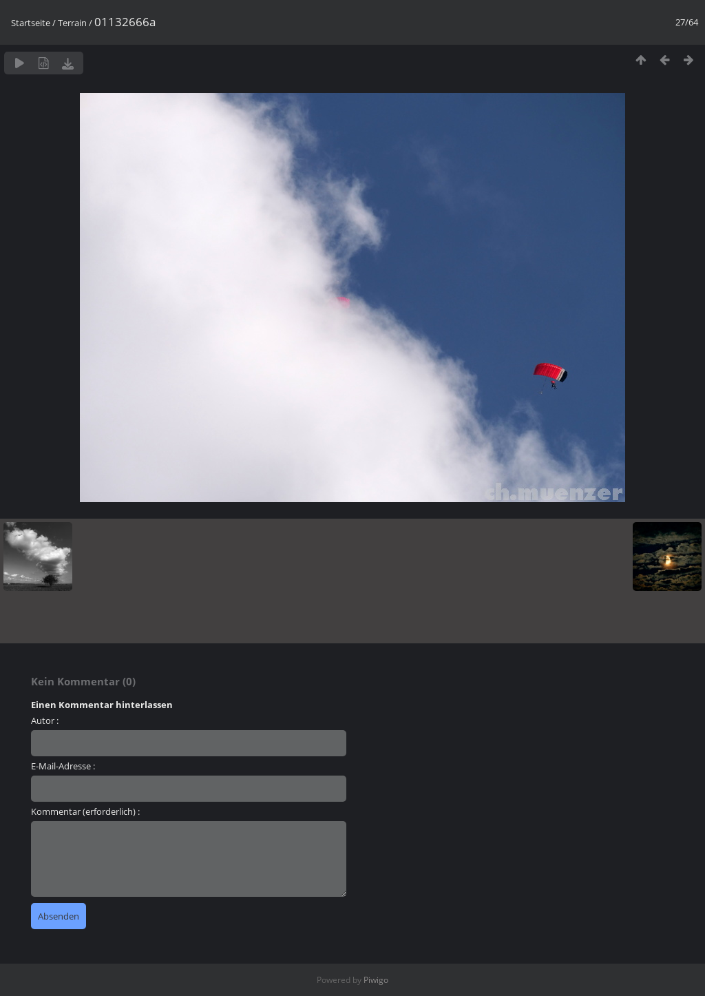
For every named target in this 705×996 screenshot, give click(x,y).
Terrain (72, 23)
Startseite (30, 23)
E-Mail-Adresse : (63, 766)
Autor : (45, 720)
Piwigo (376, 980)
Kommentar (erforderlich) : (85, 811)
